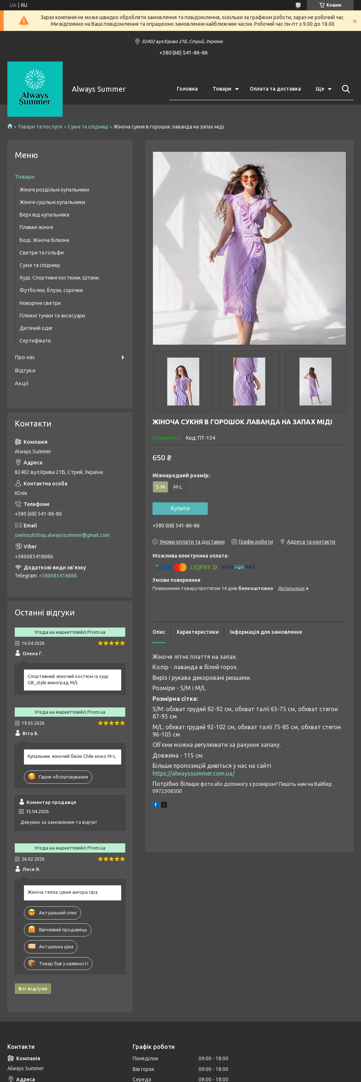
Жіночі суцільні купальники (52, 202)
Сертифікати (35, 341)
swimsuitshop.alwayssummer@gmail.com (62, 535)
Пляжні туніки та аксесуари (52, 316)
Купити (180, 508)
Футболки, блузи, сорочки (51, 290)
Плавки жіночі (36, 227)
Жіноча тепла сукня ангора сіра (63, 892)
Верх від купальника (44, 215)
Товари (222, 89)
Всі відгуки (33, 988)
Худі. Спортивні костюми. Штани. (60, 278)
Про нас (25, 357)
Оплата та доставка (275, 89)
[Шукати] (344, 89)
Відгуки (25, 370)
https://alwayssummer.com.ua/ (194, 773)
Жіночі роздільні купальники (54, 190)
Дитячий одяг (36, 328)
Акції (21, 383)
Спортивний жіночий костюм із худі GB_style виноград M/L (68, 679)
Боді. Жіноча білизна (44, 240)
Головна (187, 89)
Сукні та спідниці (88, 127)
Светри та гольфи (42, 253)
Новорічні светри (40, 303)
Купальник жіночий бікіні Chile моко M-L (72, 756)
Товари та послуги (40, 127)
